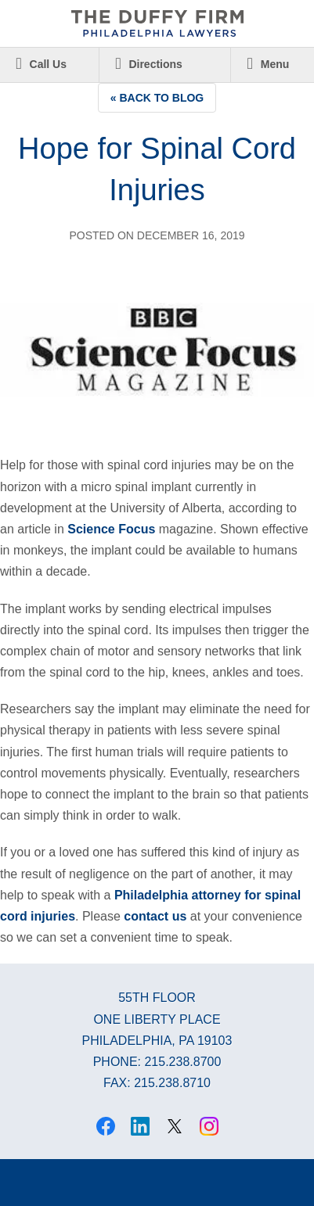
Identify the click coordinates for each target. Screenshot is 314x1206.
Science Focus (111, 529)
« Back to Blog (157, 98)
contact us (155, 916)
